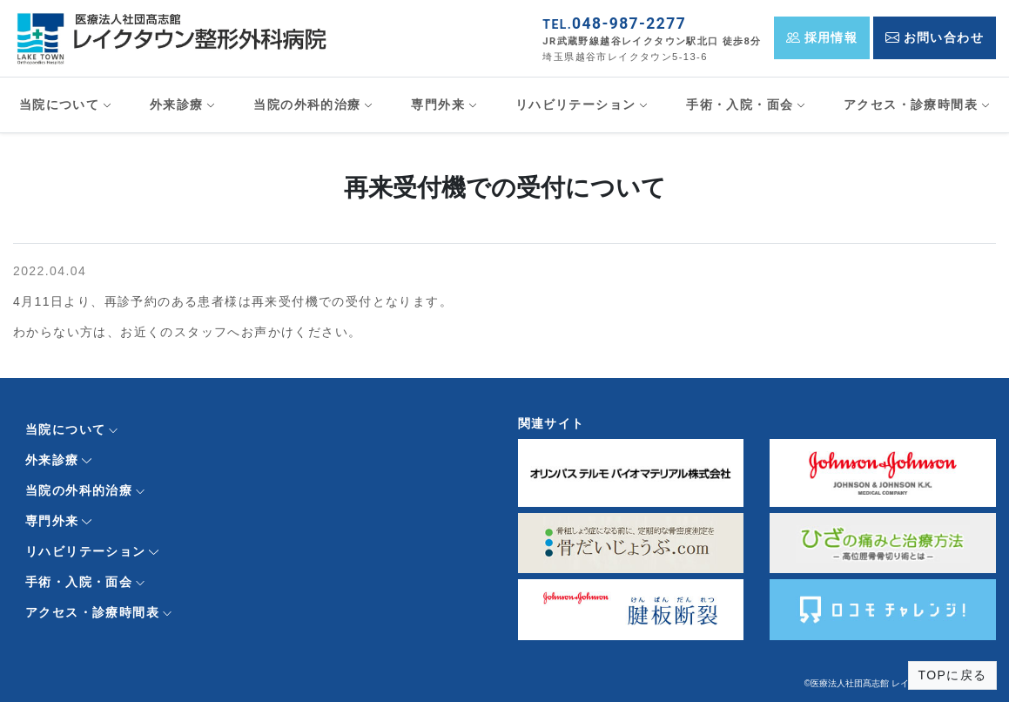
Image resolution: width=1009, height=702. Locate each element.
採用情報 (822, 37)
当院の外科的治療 (306, 104)
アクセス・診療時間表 (911, 104)
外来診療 (177, 104)
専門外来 (438, 104)
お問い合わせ (934, 37)
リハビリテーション (575, 104)
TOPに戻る (952, 675)
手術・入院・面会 (739, 104)
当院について (59, 104)
